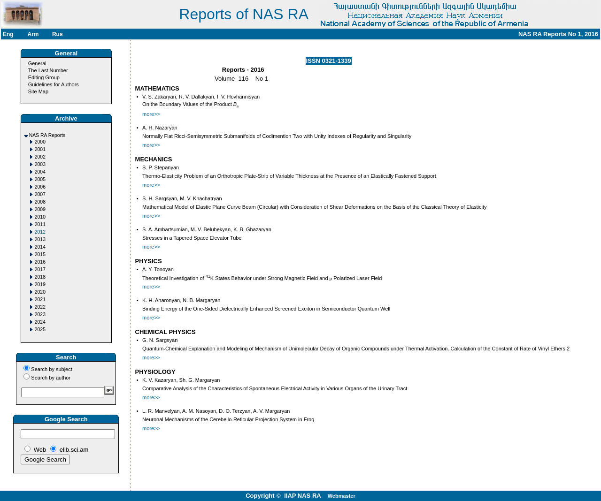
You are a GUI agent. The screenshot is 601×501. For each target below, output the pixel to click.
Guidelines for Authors (53, 84)
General (37, 63)
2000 (40, 141)
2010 (40, 217)
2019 (40, 284)
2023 (40, 314)
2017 (40, 269)
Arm (33, 34)
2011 (40, 224)
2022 (40, 307)
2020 (40, 292)
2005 (40, 179)
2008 (40, 202)
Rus (57, 34)
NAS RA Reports (47, 135)
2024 (40, 322)
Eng (8, 34)
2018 (40, 277)
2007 (40, 194)
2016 (40, 262)
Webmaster (341, 496)
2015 (40, 254)
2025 (40, 329)
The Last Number (48, 70)
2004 (40, 172)
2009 (40, 209)
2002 (40, 156)
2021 (40, 299)
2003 (40, 164)
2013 (40, 239)
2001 (40, 149)
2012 (40, 232)
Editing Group (44, 77)
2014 (40, 247)
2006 (40, 187)
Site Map (38, 91)
